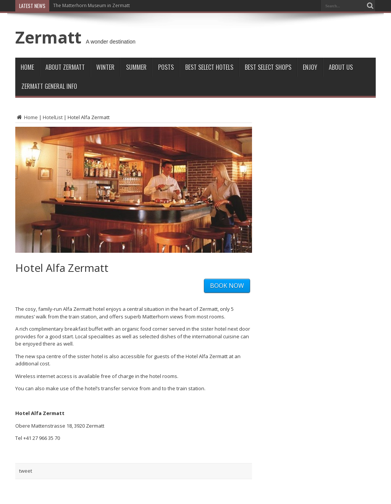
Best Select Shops (268, 67)
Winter (105, 67)
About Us (341, 67)
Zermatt (48, 37)
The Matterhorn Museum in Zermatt (91, 5)
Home (27, 67)
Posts (166, 67)
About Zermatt (65, 67)
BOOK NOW (227, 285)
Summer (136, 67)
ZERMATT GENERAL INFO (49, 86)
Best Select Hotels (209, 67)
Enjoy (310, 67)
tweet (25, 470)
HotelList (53, 117)
